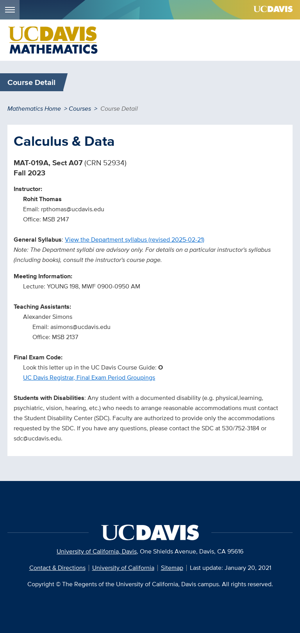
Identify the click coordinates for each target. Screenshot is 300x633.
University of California (123, 567)
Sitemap (172, 567)
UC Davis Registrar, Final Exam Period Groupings (89, 377)
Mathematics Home (34, 108)
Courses (80, 108)
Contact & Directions (57, 567)
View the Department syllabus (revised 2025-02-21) (134, 239)
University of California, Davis (97, 551)
